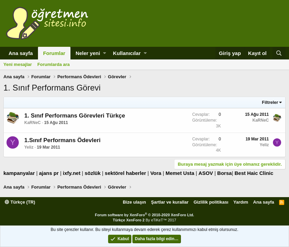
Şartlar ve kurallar (170, 202)
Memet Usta (180, 173)
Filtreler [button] (270, 102)
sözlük (92, 173)
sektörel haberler (125, 173)
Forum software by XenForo (144, 215)
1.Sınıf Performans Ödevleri (62, 140)
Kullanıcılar (127, 53)
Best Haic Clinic (254, 173)
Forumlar (54, 53)
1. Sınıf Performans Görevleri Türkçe (74, 115)
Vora (155, 173)
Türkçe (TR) (20, 202)
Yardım (240, 202)
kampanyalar (19, 173)
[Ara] (279, 53)
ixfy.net (71, 173)
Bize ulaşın (134, 202)
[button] (104, 53)
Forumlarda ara (53, 64)
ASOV (205, 173)
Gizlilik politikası (211, 202)
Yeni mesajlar (17, 64)
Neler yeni (88, 53)
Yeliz (29, 147)
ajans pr (49, 173)
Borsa (224, 173)
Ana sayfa (21, 53)
